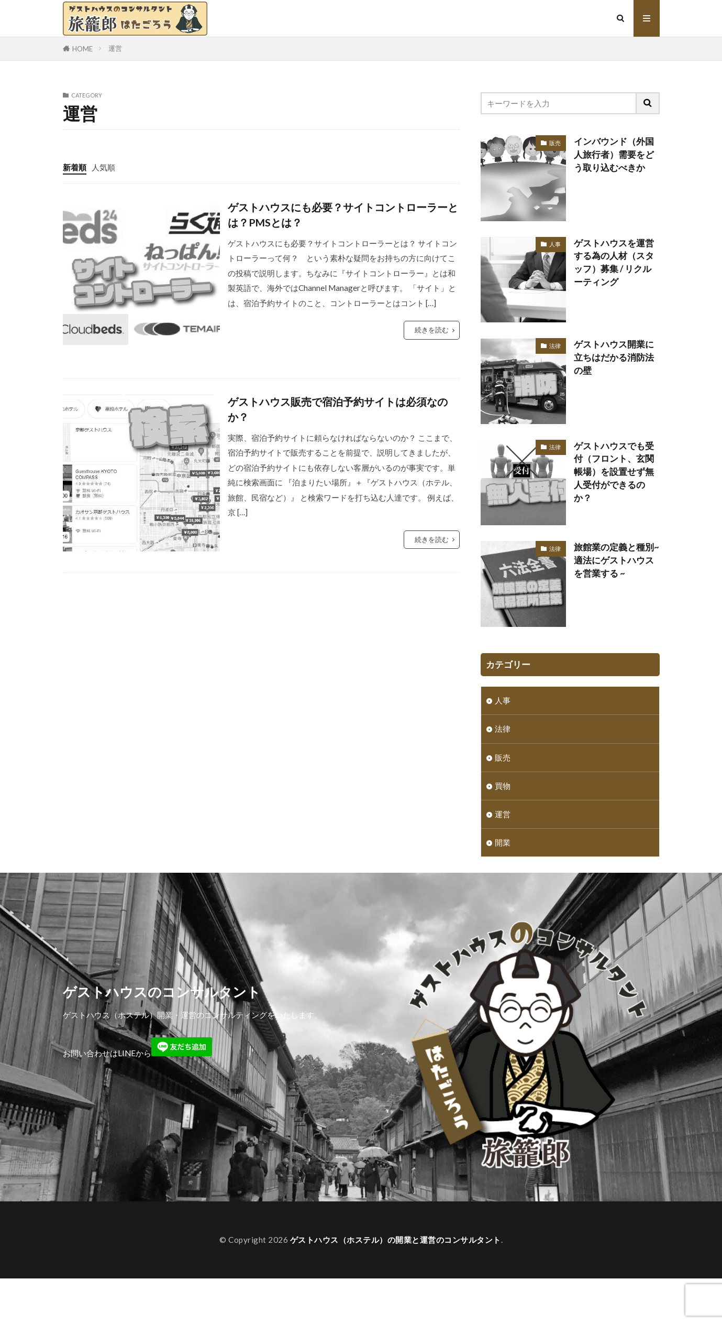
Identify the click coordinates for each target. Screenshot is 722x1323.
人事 (555, 244)
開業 (502, 842)
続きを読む (432, 330)
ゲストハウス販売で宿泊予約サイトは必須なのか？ (338, 409)
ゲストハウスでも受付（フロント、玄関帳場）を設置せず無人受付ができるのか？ (614, 472)
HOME (82, 49)
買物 (502, 785)
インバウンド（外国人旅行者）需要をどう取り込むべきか (614, 154)
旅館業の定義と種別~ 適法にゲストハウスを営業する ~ (616, 560)
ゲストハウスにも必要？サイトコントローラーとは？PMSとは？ (343, 215)
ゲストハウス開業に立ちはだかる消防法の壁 (614, 357)
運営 (115, 48)
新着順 (74, 167)
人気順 (103, 167)
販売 (555, 142)
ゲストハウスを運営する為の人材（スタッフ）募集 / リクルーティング (614, 262)
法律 (555, 345)
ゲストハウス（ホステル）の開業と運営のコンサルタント (395, 1255)
